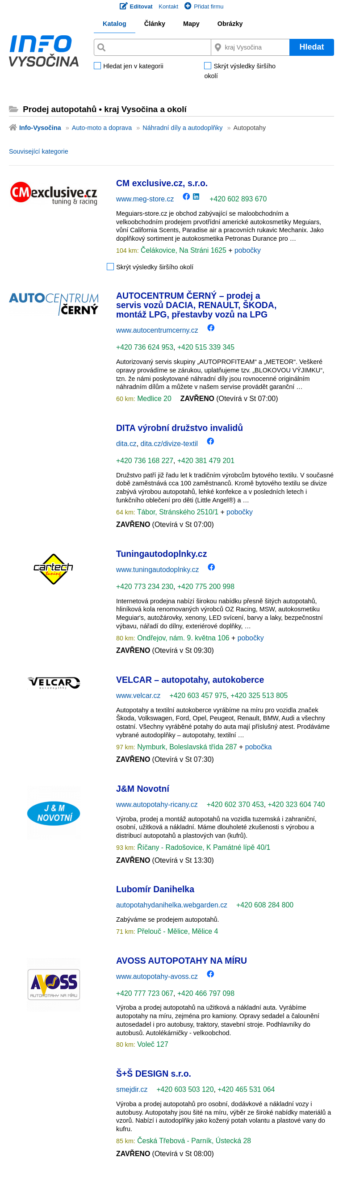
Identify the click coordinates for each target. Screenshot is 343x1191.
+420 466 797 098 (205, 993)
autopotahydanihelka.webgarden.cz (171, 905)
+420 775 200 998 (205, 586)
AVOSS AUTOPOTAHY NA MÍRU (181, 960)
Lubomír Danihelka (155, 889)
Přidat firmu (203, 6)
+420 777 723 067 (144, 993)
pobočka (258, 747)
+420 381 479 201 (205, 460)
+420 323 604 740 (296, 804)
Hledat (311, 46)
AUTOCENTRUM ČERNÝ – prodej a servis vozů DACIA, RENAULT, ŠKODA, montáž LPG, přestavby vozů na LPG (196, 305)
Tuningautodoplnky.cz (161, 554)
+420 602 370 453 (235, 804)
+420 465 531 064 (246, 1089)
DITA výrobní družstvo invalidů (179, 428)
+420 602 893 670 (238, 199)
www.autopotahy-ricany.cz (157, 804)
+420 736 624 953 (144, 347)
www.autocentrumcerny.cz (157, 330)
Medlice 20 (153, 398)
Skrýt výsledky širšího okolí (240, 71)
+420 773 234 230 (144, 586)
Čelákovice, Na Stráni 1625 (184, 250)
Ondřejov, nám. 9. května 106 (183, 638)
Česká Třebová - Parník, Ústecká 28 (193, 1141)
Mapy (191, 23)
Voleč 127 (151, 1044)
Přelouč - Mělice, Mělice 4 (176, 931)
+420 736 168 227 (144, 460)
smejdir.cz (131, 1089)
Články (154, 23)
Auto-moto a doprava (102, 127)
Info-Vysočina (40, 127)
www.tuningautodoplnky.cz (157, 569)
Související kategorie (38, 151)
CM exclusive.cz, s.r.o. (162, 183)
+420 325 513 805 (259, 695)
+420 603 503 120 (184, 1089)
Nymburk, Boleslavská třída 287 (187, 747)
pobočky (247, 250)
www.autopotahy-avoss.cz (157, 976)
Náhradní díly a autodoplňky (182, 127)
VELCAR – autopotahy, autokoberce (190, 680)
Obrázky (230, 23)
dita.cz (126, 443)
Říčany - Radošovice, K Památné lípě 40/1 (203, 847)
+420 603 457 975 (197, 695)
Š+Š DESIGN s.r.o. (153, 1073)
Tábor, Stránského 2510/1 (178, 512)
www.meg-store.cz (145, 199)
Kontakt (168, 6)
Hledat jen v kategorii (133, 66)
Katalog (114, 23)
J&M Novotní (142, 789)
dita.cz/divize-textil (169, 443)
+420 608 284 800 (264, 905)
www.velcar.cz (138, 695)
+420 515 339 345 (205, 347)
